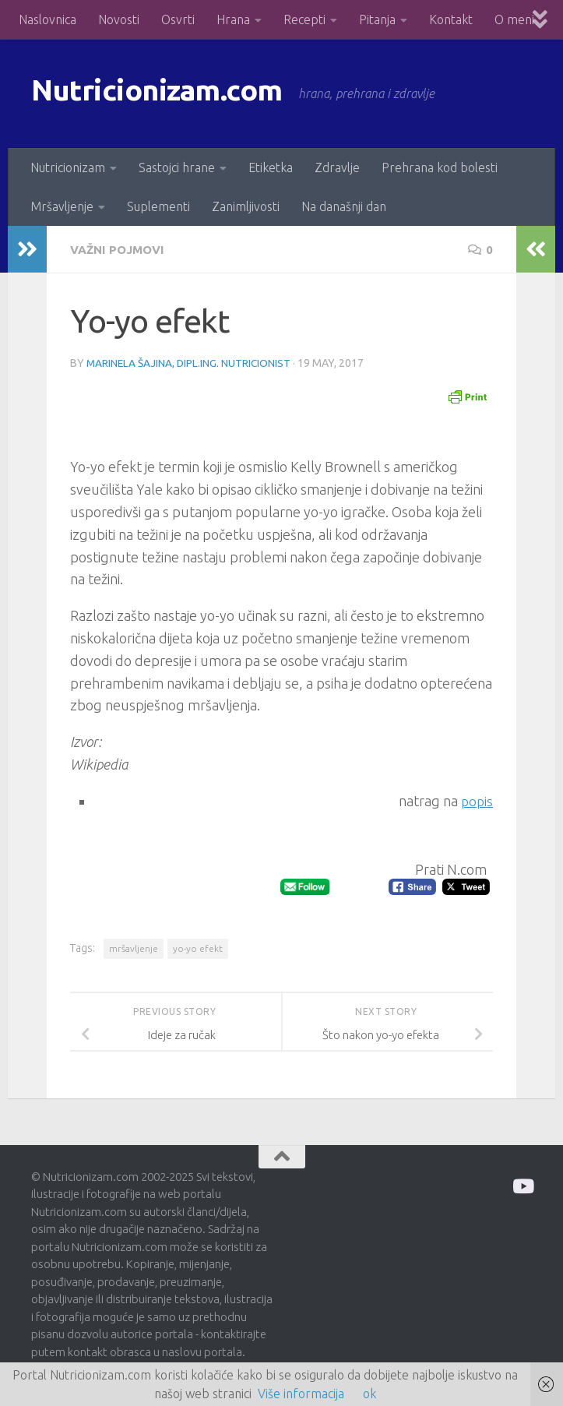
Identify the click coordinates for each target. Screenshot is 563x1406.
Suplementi (158, 206)
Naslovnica (47, 19)
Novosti (118, 19)
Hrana (233, 19)
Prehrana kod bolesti (440, 167)
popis (476, 800)
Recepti (304, 19)
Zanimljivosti (246, 206)
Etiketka (270, 167)
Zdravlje (337, 167)
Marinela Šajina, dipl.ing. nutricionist (190, 362)
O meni (514, 19)
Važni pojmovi (120, 249)
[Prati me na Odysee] (522, 1185)
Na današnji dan (343, 206)
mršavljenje (133, 948)
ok (369, 1394)
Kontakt (451, 19)
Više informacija (301, 1394)
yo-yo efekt (198, 948)
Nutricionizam (67, 167)
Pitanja (377, 19)
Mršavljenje (61, 206)
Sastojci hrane (177, 167)
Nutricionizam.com (171, 93)
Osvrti (178, 19)
